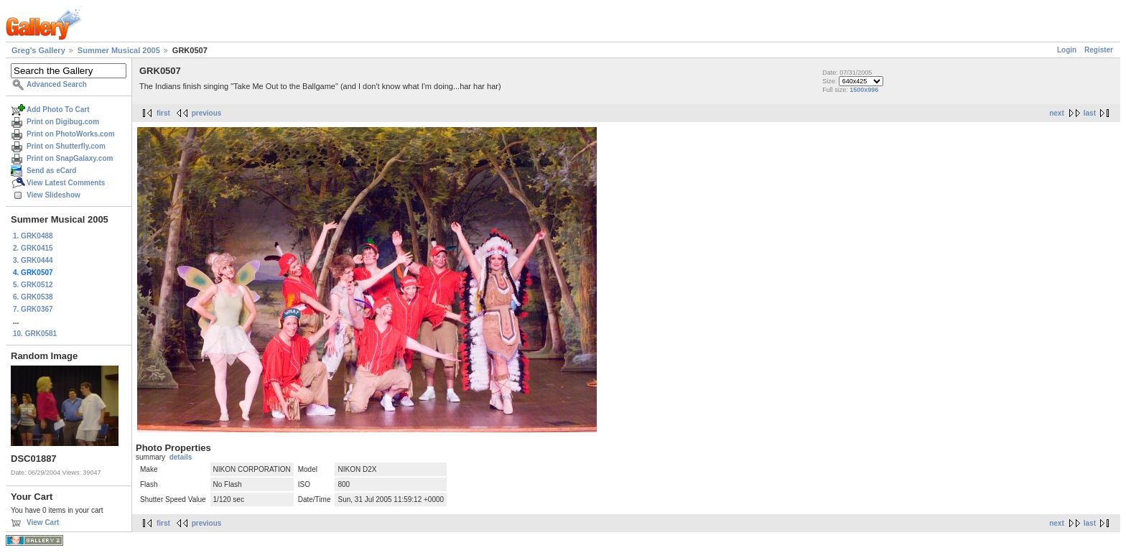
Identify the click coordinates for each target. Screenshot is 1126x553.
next (1056, 113)
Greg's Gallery (38, 50)
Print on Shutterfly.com (66, 146)
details (180, 457)
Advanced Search (57, 84)
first (163, 113)
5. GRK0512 (33, 285)
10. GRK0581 (35, 334)
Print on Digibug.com (63, 122)
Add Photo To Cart (58, 109)
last (1090, 113)
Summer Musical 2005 (119, 50)
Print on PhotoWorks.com (71, 134)
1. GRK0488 (33, 236)
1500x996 (864, 89)
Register (1098, 50)
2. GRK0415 (33, 248)
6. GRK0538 (33, 297)
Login (1066, 50)
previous (207, 113)
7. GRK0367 (33, 309)
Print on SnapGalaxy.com (70, 158)
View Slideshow (53, 195)
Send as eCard (51, 171)
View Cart (43, 522)
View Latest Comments (66, 183)
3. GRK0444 (33, 260)
